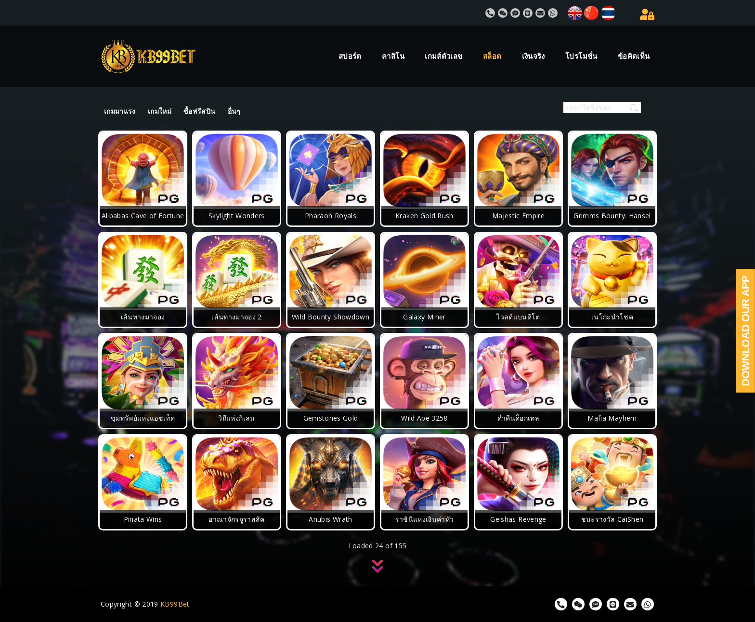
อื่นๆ (234, 111)
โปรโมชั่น (581, 56)
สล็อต (492, 56)
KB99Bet (175, 604)
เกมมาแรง (120, 111)
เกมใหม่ (159, 111)
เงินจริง (533, 56)
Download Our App (746, 331)
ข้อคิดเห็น (634, 56)
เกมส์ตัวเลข (443, 56)
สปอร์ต (350, 56)
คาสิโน (393, 56)
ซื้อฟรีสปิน (199, 111)
